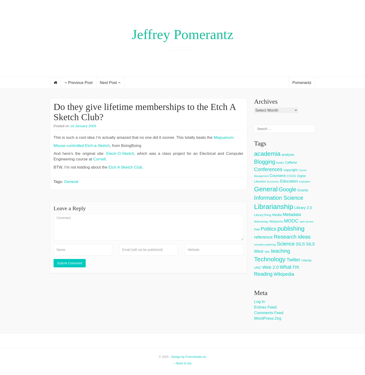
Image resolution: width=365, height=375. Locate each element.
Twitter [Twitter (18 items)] (293, 259)
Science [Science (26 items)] (286, 244)
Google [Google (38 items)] (287, 189)
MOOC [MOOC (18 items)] (291, 220)
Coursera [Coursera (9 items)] (277, 175)
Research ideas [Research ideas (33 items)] (292, 237)
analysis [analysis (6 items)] (288, 154)
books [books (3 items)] (280, 162)
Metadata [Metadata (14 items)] (292, 214)
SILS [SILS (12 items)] (300, 244)
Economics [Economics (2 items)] (273, 181)
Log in (259, 301)
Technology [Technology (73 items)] (270, 259)
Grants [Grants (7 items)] (302, 190)
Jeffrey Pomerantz (182, 34)
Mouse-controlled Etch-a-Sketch (82, 145)
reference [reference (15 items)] (263, 237)
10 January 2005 (83, 126)
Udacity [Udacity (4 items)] (306, 260)
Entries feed (265, 307)
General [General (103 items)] (266, 189)
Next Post (110, 82)
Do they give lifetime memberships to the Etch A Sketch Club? (145, 112)
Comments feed (269, 313)
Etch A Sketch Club (125, 167)
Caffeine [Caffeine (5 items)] (291, 162)
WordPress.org (267, 318)
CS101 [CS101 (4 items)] (291, 176)
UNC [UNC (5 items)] (257, 267)
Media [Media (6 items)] (277, 215)
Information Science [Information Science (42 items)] (278, 198)
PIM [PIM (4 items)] (257, 229)
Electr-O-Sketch (120, 153)
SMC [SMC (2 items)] (267, 251)
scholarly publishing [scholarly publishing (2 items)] (265, 244)
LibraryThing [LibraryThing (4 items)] (262, 215)
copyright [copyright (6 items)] (290, 170)
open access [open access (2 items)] (307, 221)
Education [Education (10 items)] (289, 181)
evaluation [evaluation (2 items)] (305, 181)
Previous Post (78, 82)
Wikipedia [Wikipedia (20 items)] (284, 274)
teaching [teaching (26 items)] (280, 251)
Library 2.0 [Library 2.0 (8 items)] (303, 208)
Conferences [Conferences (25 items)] (268, 169)
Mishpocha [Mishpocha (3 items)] (276, 221)
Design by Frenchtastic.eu (188, 356)
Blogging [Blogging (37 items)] (264, 162)
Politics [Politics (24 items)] (268, 229)
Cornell (99, 159)
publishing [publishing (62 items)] (290, 228)
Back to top (183, 363)
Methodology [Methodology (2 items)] (261, 221)
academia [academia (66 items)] (267, 153)
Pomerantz (301, 82)
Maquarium (223, 137)
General (71, 181)
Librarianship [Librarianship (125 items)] (273, 206)
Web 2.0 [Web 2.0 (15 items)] (270, 267)
